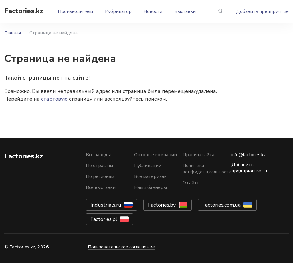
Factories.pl (103, 219)
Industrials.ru (105, 204)
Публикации (147, 165)
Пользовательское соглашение (121, 247)
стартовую (54, 98)
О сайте (191, 183)
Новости (153, 11)
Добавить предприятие (262, 11)
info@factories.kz (248, 155)
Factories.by (162, 204)
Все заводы (98, 155)
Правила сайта (198, 155)
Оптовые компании (155, 155)
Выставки (185, 11)
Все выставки (101, 187)
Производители (75, 11)
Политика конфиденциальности (207, 168)
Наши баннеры (150, 187)
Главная (12, 33)
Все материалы (150, 176)
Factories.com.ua (221, 204)
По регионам (100, 176)
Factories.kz (23, 10)
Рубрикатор (118, 11)
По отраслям (99, 165)
